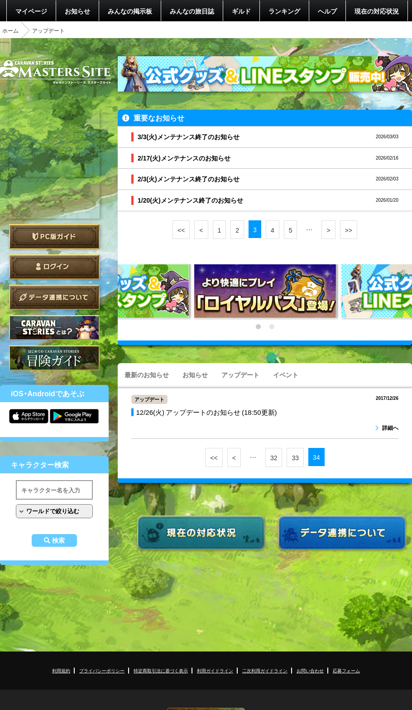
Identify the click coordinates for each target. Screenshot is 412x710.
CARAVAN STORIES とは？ (54, 327)
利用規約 (61, 670)
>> (348, 229)
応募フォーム (346, 670)
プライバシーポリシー (102, 670)
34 (316, 457)
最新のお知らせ (147, 374)
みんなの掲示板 (130, 10)
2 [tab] (271, 326)
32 (274, 457)
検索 (58, 540)
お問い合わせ (310, 670)
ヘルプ (327, 10)
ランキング (284, 10)
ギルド (241, 10)
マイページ (31, 10)
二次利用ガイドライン (264, 670)
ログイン (54, 266)
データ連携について (54, 297)
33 (295, 457)
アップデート (240, 374)
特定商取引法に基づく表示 (161, 670)
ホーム (10, 30)
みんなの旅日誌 (192, 10)
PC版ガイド (54, 236)
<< (181, 229)
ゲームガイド (54, 357)
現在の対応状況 (377, 10)
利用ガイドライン (215, 670)
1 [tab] (258, 326)
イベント (285, 374)
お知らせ (77, 10)
